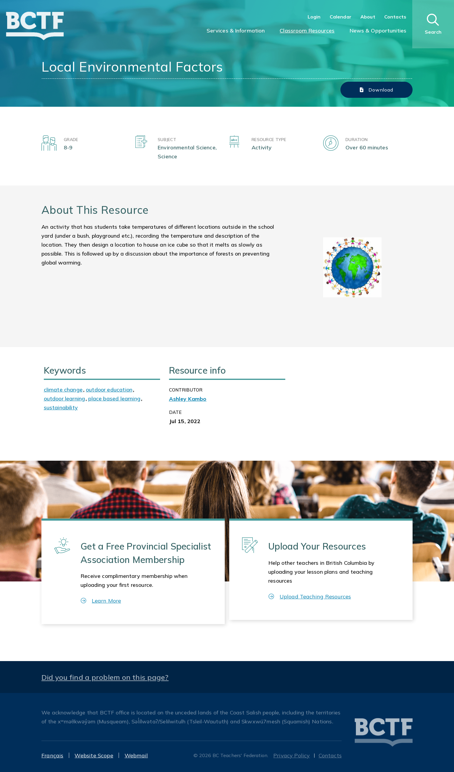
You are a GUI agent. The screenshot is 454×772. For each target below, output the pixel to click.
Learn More (101, 600)
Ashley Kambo (188, 398)
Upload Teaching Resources (310, 596)
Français (52, 755)
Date (175, 412)
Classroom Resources (307, 30)
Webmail (136, 755)
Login (314, 17)
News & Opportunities (378, 30)
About (367, 17)
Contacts (395, 17)
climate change (63, 389)
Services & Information (236, 30)
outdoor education (109, 389)
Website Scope (94, 755)
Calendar (340, 17)
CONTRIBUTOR (186, 390)
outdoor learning (64, 398)
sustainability (61, 407)
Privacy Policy (291, 755)
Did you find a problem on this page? (105, 677)
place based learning (114, 398)
